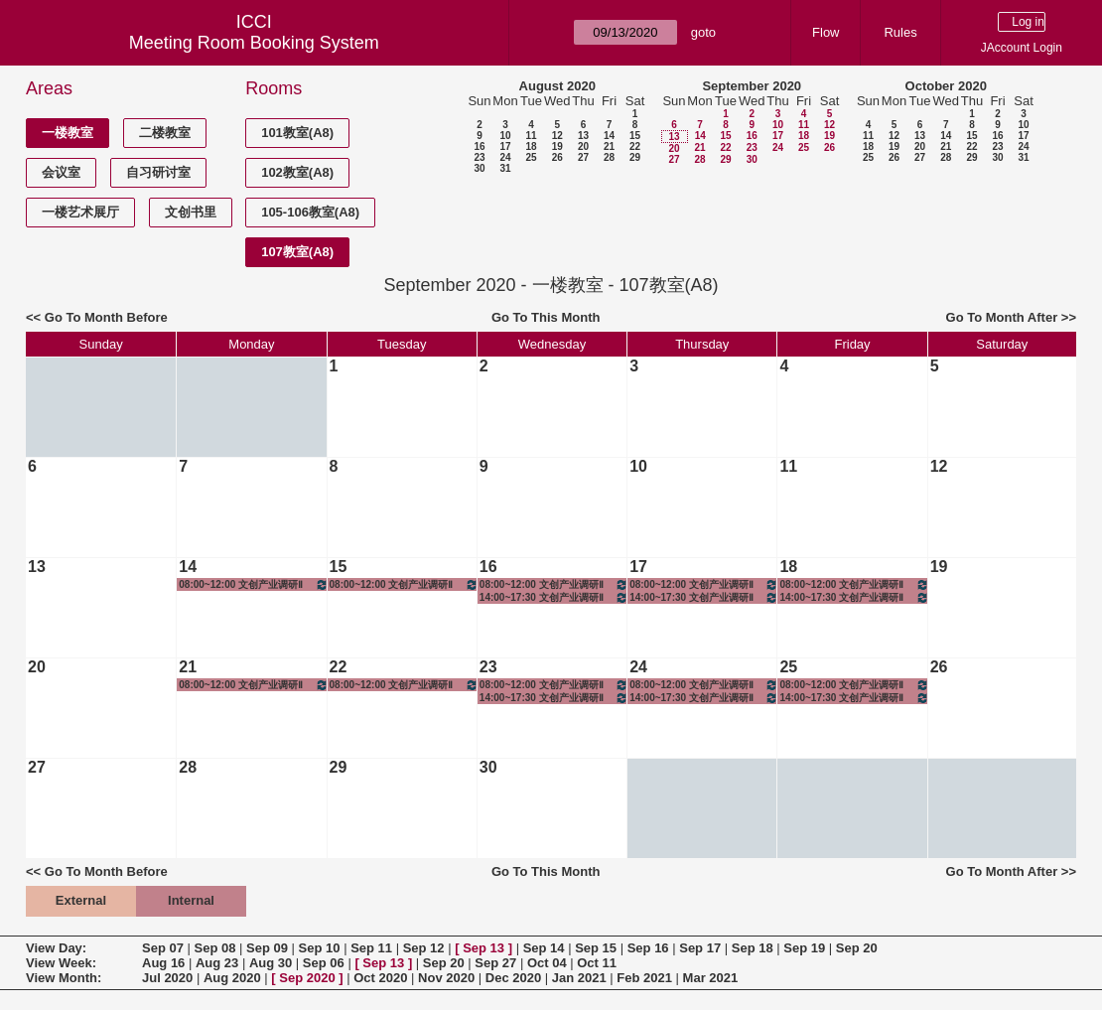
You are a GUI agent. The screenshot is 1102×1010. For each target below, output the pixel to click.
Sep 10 (320, 947)
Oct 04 (547, 962)
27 (583, 157)
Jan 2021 (579, 977)
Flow (825, 32)
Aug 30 (270, 962)
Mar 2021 (711, 977)
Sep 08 (215, 947)
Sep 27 (495, 962)
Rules (900, 32)
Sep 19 (804, 947)
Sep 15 (596, 947)
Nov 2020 (446, 977)
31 (504, 168)
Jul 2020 (167, 977)
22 (634, 146)
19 (557, 146)
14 (609, 135)
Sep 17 (700, 947)
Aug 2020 (232, 977)
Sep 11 (371, 947)
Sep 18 (752, 947)
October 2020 (946, 85)
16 (479, 146)
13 (583, 135)
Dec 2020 (513, 977)
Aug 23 (217, 962)
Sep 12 (424, 947)
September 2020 (751, 85)
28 (609, 157)
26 (557, 157)
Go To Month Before (106, 317)
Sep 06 (323, 962)
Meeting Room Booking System (254, 43)
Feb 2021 (644, 977)
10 (504, 135)
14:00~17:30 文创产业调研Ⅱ (554, 597)
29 (634, 157)
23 (479, 157)
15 (634, 135)
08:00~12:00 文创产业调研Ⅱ (253, 584)
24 (504, 157)
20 (583, 146)
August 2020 (557, 85)
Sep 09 (267, 947)
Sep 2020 (307, 977)
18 (530, 146)
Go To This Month (546, 317)
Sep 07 (163, 947)
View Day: (56, 947)
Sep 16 (648, 947)
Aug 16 (163, 962)
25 (530, 157)
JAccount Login (1021, 48)
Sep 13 (483, 947)
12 (557, 135)
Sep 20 (857, 947)
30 (479, 168)
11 (530, 135)
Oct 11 (597, 962)
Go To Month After (1002, 317)
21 (609, 146)
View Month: (63, 977)
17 (504, 146)
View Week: (61, 962)
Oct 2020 (380, 977)
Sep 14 (544, 947)
